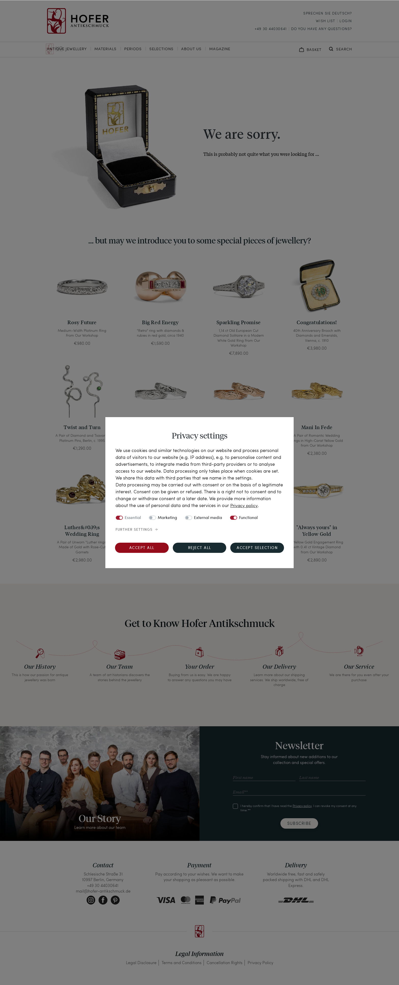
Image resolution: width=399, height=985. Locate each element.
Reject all (199, 548)
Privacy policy (244, 505)
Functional (248, 518)
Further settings (134, 529)
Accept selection (257, 548)
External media (208, 518)
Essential (133, 518)
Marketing (167, 518)
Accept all (141, 548)
